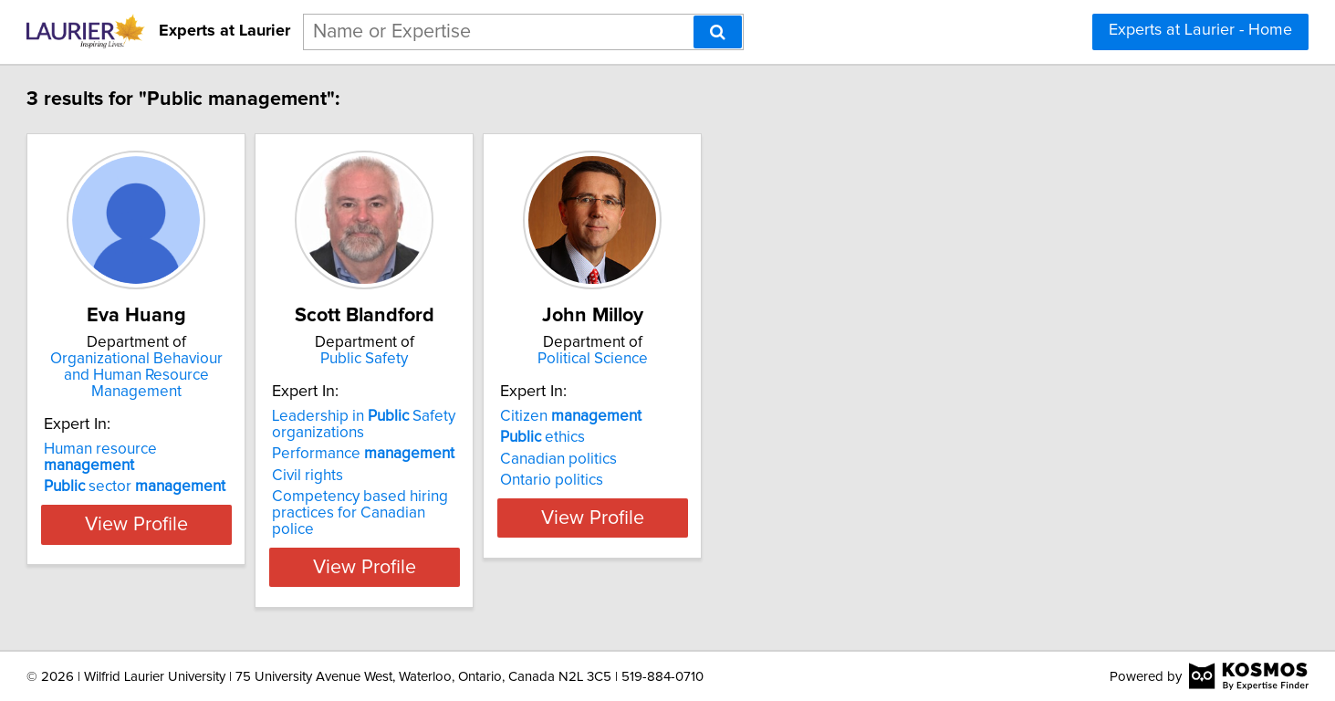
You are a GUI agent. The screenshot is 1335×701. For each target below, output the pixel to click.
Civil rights (447, 492)
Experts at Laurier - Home (1200, 30)
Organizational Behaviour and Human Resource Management (253, 366)
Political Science (800, 358)
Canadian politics (743, 475)
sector (228, 453)
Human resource (241, 432)
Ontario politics (736, 496)
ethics (727, 453)
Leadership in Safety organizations (503, 440)
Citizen (756, 432)
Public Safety (526, 358)
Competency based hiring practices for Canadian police (511, 521)
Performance (503, 470)
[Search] (718, 32)
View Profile (252, 567)
